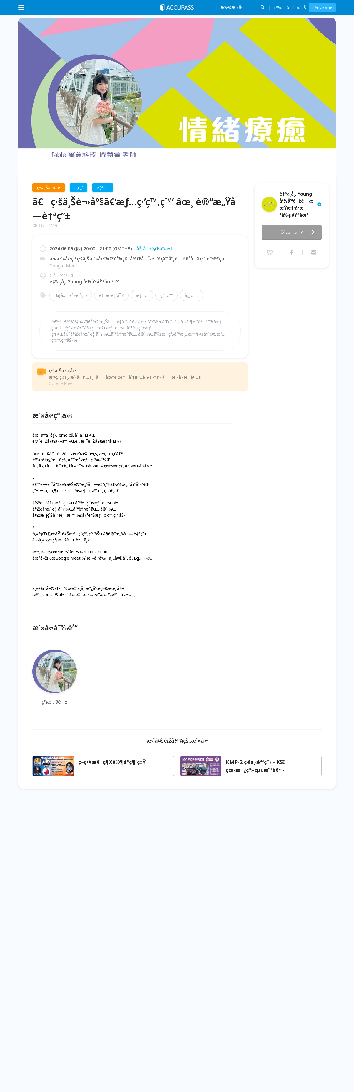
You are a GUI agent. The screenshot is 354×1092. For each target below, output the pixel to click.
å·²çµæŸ (299, 230)
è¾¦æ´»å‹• (322, 7)
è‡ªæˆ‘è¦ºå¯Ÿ (111, 295)
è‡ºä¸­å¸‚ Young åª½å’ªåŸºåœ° (84, 281)
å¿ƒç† (191, 295)
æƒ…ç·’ (142, 295)
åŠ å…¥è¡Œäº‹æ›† (154, 248)
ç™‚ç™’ (166, 295)
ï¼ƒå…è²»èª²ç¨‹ (70, 295)
